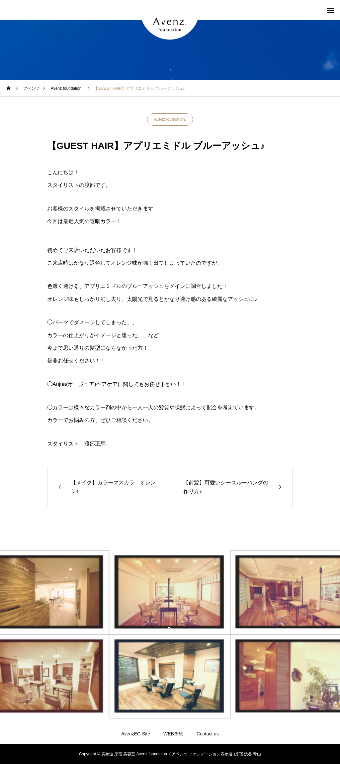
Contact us (208, 733)
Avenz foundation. (170, 119)
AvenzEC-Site (135, 733)
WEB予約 (173, 733)
